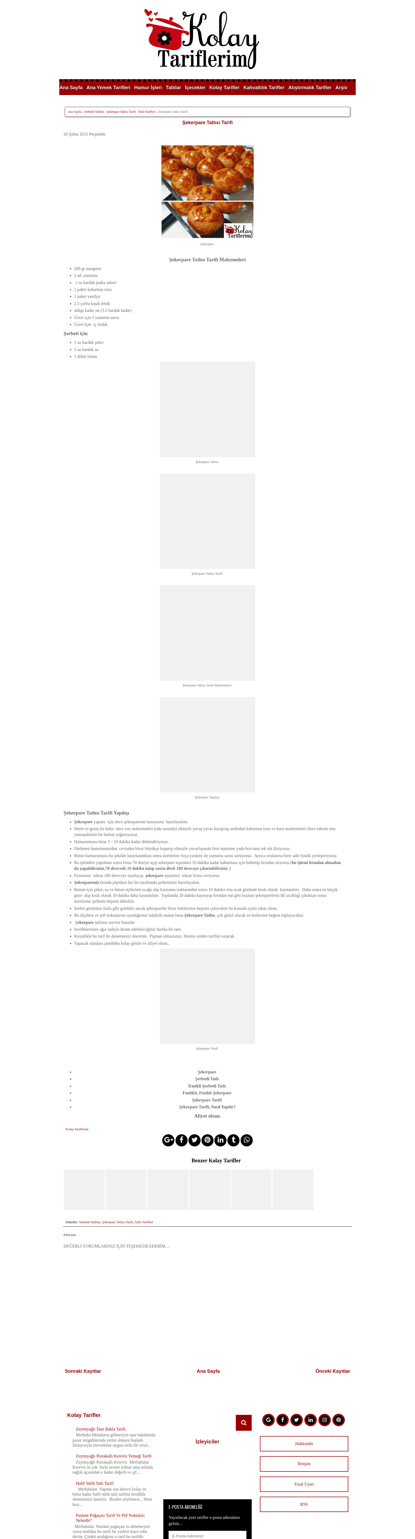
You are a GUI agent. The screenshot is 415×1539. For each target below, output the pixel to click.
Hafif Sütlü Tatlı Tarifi (95, 1418)
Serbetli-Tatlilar (94, 112)
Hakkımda (304, 1378)
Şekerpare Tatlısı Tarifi (121, 112)
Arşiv (341, 87)
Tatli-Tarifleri (146, 112)
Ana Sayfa (71, 87)
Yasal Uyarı (304, 1418)
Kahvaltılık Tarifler (264, 87)
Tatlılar (173, 87)
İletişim (304, 1398)
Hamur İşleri (148, 87)
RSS (304, 1439)
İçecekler (195, 87)
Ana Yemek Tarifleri (108, 87)
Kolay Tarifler (224, 87)
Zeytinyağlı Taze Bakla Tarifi (100, 1363)
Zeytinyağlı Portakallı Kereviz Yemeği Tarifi (113, 1391)
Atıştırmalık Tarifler (310, 87)
